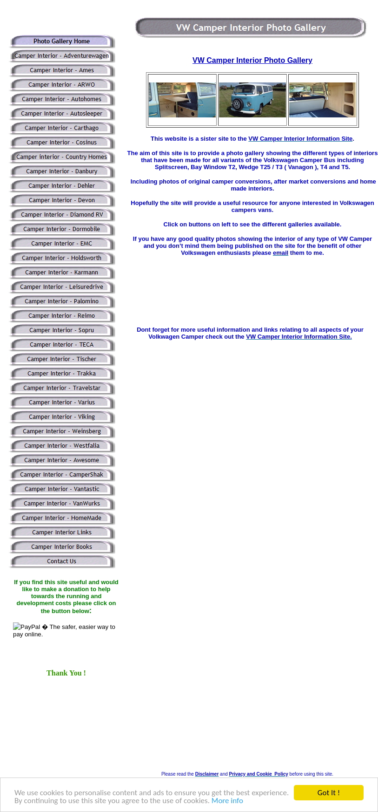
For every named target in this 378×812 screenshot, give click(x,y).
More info (227, 801)
